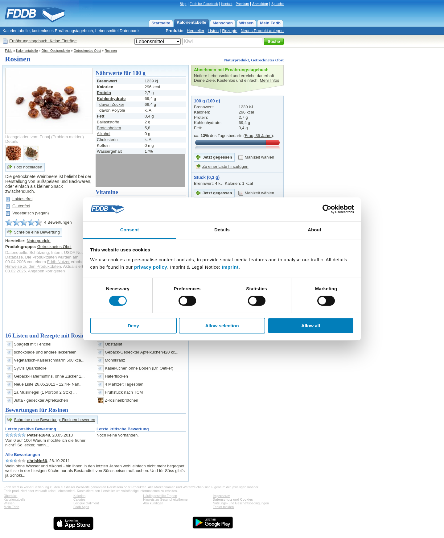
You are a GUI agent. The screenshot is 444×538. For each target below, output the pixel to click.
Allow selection (222, 325)
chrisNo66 (37, 460)
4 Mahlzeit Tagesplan (124, 384)
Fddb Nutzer (58, 261)
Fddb (8, 50)
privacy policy (150, 267)
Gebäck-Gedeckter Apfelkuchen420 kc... (142, 352)
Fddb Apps (81, 507)
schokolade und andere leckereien (45, 352)
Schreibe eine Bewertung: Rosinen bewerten (54, 419)
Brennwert (107, 81)
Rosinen (111, 50)
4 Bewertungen (58, 222)
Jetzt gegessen (217, 157)
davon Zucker (111, 104)
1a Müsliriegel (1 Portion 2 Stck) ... (45, 392)
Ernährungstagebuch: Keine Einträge (43, 41)
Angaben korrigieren (46, 271)
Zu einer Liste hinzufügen (225, 166)
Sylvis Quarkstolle (30, 368)
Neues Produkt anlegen (262, 30)
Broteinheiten (109, 128)
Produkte (174, 30)
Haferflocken (116, 376)
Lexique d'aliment (86, 503)
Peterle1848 (38, 435)
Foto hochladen (28, 167)
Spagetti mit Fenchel (32, 344)
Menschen (223, 23)
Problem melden (67, 136)
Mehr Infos (269, 80)
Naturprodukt (236, 60)
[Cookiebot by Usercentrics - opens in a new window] (327, 209)
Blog (183, 4)
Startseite (160, 23)
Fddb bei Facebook (204, 4)
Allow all (310, 325)
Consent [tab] (129, 229)
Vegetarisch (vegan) (30, 213)
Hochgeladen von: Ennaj (27, 136)
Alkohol (103, 133)
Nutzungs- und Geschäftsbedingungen (241, 503)
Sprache (277, 4)
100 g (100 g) (207, 100)
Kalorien (79, 496)
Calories (79, 499)
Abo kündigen (153, 503)
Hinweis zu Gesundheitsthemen (166, 499)
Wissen (246, 23)
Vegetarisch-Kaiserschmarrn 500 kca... (49, 360)
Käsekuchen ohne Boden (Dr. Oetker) (139, 368)
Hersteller (195, 30)
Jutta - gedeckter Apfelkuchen (41, 400)
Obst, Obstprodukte (56, 50)
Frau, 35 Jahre (258, 135)
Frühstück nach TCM (124, 392)
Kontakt (226, 4)
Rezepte (229, 30)
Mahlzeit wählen (259, 157)
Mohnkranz (115, 360)
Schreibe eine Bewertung (37, 232)
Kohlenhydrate (111, 98)
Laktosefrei (22, 199)
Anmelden (260, 4)
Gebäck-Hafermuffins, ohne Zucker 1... (49, 376)
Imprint (230, 267)
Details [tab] (222, 229)
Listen (213, 30)
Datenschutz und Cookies (233, 499)
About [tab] (314, 229)
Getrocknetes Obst (87, 50)
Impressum (221, 496)
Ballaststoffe (108, 122)
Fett (100, 116)
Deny (133, 325)
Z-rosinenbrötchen (121, 400)
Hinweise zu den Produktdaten (33, 266)
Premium (242, 4)
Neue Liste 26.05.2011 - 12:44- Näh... (48, 384)
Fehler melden (223, 507)
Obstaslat (113, 344)
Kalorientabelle (191, 22)
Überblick (10, 496)
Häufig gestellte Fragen (160, 496)
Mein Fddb (270, 23)
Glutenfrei (21, 206)
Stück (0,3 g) (207, 177)
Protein (104, 92)
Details (11, 141)
